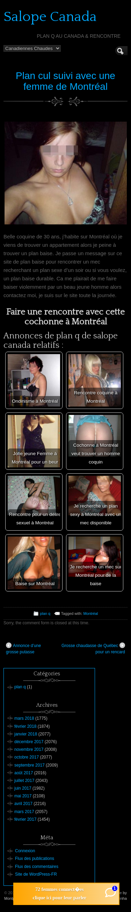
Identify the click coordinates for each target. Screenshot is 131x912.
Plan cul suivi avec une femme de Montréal (65, 81)
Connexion (25, 850)
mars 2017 (24, 811)
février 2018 (25, 726)
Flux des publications (34, 858)
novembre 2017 (28, 749)
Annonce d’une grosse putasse (23, 648)
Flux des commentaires (36, 866)
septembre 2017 (29, 765)
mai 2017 (22, 795)
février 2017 (25, 819)
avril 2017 (23, 803)
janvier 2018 (25, 734)
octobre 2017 (26, 757)
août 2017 (23, 772)
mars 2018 (24, 718)
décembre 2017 (28, 741)
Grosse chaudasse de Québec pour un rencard (93, 648)
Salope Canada (50, 16)
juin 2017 (22, 788)
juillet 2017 (24, 780)
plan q (45, 613)
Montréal (90, 613)
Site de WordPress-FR (36, 874)
